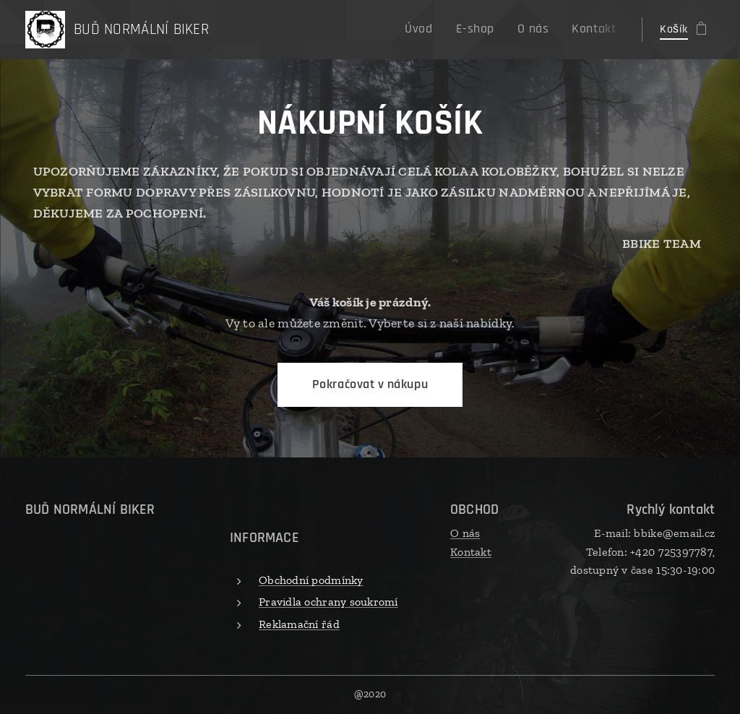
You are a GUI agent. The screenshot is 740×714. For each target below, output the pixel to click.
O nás (465, 533)
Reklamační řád (299, 624)
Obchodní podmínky (311, 580)
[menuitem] (437, 30)
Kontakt (470, 552)
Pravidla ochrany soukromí (328, 601)
